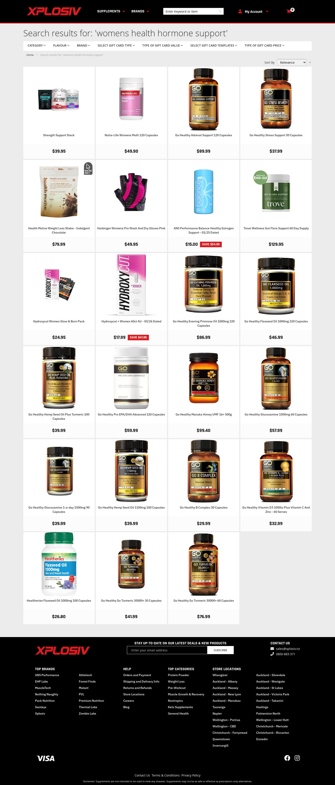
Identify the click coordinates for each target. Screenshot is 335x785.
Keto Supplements (180, 707)
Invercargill (220, 745)
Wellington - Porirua (226, 720)
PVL (81, 694)
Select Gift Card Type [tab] (115, 45)
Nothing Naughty (46, 694)
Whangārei (220, 675)
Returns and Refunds (137, 688)
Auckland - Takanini (269, 701)
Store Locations (133, 694)
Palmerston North (268, 713)
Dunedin (262, 739)
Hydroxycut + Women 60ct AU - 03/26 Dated (131, 321)
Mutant (83, 688)
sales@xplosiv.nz (288, 649)
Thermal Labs (88, 707)
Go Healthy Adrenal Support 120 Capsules (203, 135)
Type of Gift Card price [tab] (263, 45)
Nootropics (175, 701)
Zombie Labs (87, 713)
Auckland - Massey (225, 688)
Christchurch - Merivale (272, 726)
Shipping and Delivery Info (141, 681)
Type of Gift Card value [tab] (161, 45)
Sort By (269, 62)
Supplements (108, 11)
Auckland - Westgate (270, 681)
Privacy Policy (190, 775)
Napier (217, 713)
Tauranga (219, 707)
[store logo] (54, 11)
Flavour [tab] (59, 45)
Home (30, 55)
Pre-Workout (177, 688)
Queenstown (221, 739)
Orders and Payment (137, 675)
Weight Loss (176, 681)
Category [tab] (35, 45)
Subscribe (220, 650)
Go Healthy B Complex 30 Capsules (204, 507)
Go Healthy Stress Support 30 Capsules (276, 135)
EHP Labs (41, 681)
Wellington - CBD (224, 726)
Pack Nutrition (45, 701)
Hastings (262, 707)
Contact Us (142, 775)
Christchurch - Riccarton (272, 733)
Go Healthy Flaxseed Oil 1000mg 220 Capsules (276, 321)
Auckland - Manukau (227, 701)
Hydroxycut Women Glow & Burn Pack (59, 321)
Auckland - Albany (225, 681)
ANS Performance (47, 675)
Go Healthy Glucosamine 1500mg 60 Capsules (276, 414)
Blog (126, 707)
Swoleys (40, 707)
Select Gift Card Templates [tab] (212, 45)
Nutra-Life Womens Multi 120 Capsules (131, 135)
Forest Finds (87, 681)
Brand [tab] (82, 45)
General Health (178, 713)
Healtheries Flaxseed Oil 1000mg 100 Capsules (59, 600)
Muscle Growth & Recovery (186, 694)
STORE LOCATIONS (227, 669)
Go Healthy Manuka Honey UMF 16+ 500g (204, 414)
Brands (137, 11)
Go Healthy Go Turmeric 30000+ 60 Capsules (203, 600)
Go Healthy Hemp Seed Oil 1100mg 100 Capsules (131, 507)
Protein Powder (178, 675)
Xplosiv (40, 713)
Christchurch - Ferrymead (230, 733)
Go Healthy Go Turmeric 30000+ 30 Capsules (131, 600)
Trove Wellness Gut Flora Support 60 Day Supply (276, 228)
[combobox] (193, 11)
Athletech (85, 675)
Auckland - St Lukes (269, 688)
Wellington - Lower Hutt (272, 720)
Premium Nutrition (91, 701)
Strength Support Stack (59, 135)
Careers (128, 701)
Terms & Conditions (166, 775)
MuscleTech (43, 688)
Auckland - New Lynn (227, 694)
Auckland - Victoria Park (272, 694)
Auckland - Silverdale (270, 675)
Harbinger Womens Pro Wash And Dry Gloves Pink (131, 228)
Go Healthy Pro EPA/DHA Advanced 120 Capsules (131, 414)
